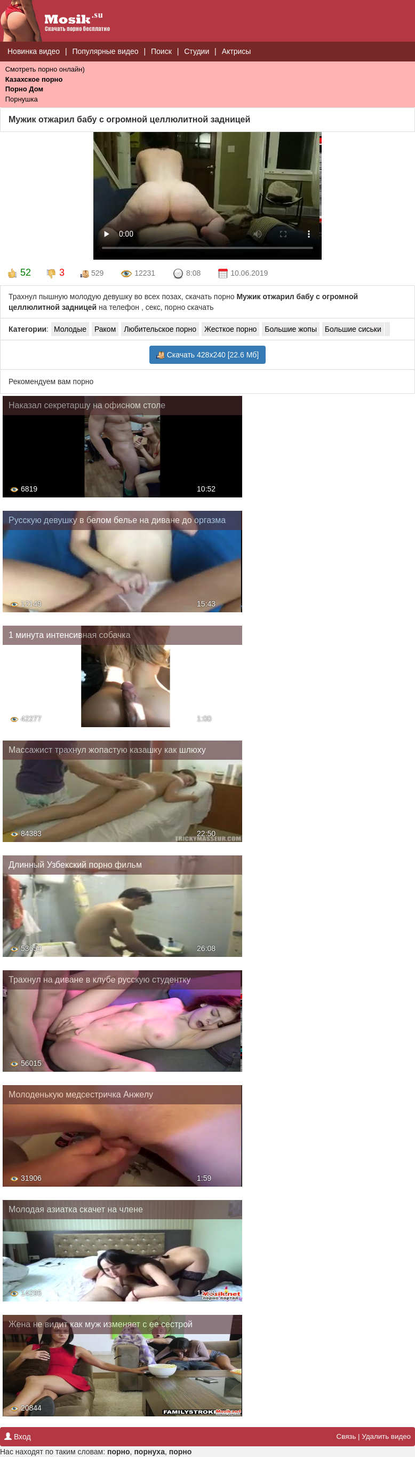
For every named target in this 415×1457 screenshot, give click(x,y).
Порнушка (21, 99)
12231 (138, 274)
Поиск (161, 51)
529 (92, 273)
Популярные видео (105, 51)
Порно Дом (24, 89)
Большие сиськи (353, 329)
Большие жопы (291, 329)
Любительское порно (160, 329)
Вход (17, 1436)
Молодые (70, 329)
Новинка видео (33, 51)
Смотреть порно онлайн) (45, 69)
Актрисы (236, 51)
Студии (196, 51)
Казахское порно (34, 79)
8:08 (186, 274)
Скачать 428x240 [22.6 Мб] (207, 355)
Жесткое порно (230, 329)
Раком (105, 329)
